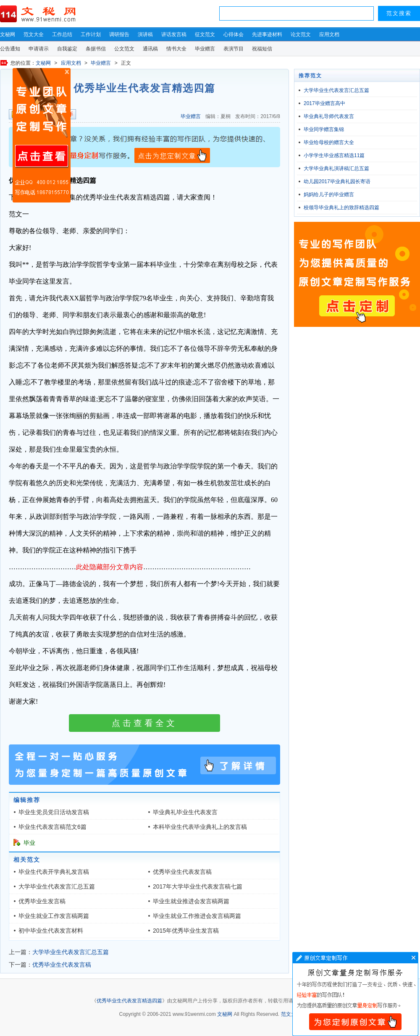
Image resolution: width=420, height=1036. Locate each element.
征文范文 (205, 34)
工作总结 (62, 34)
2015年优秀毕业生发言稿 (186, 930)
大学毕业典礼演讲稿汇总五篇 (336, 168)
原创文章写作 (42, 135)
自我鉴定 (67, 49)
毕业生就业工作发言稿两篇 (53, 915)
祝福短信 (262, 49)
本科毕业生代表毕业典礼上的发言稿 (200, 826)
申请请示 (39, 49)
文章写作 (355, 994)
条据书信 (96, 49)
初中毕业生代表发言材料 (50, 930)
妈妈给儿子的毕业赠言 (329, 194)
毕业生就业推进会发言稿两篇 (191, 901)
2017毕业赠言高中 (324, 103)
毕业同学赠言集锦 (324, 129)
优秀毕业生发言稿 (42, 901)
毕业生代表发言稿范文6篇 (52, 826)
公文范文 (124, 49)
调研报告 (119, 34)
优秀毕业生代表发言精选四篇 (129, 1001)
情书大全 (176, 49)
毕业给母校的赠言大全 (329, 142)
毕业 (29, 842)
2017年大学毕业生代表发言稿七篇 (197, 886)
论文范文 (301, 34)
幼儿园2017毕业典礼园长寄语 (337, 181)
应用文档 (329, 34)
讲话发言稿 (173, 34)
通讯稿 (150, 49)
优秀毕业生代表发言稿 (182, 871)
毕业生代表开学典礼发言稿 (53, 871)
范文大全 (34, 34)
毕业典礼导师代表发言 (329, 116)
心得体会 (233, 34)
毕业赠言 (205, 49)
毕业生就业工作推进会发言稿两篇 (197, 915)
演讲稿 (145, 34)
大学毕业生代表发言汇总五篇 (56, 886)
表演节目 (233, 49)
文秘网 (7, 34)
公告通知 (10, 49)
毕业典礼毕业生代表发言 (185, 812)
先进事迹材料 (267, 34)
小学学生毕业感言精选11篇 (334, 155)
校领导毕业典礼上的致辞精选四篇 (341, 207)
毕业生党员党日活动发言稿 (53, 812)
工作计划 (91, 34)
